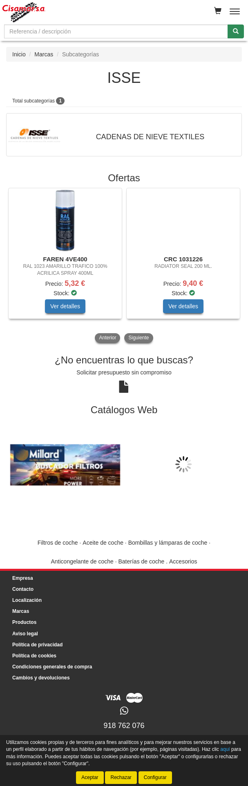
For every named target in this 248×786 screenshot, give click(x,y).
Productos (24, 622)
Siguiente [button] (138, 338)
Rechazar (120, 777)
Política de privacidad (37, 645)
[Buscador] (116, 31)
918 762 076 (123, 725)
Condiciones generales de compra (52, 667)
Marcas (43, 54)
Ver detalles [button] (65, 306)
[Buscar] (236, 31)
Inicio (19, 54)
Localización (27, 600)
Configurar (155, 777)
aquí (225, 749)
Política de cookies (34, 656)
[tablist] (124, 266)
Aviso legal (25, 634)
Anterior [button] (107, 338)
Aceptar (89, 777)
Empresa (22, 578)
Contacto (23, 589)
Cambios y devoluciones (41, 678)
